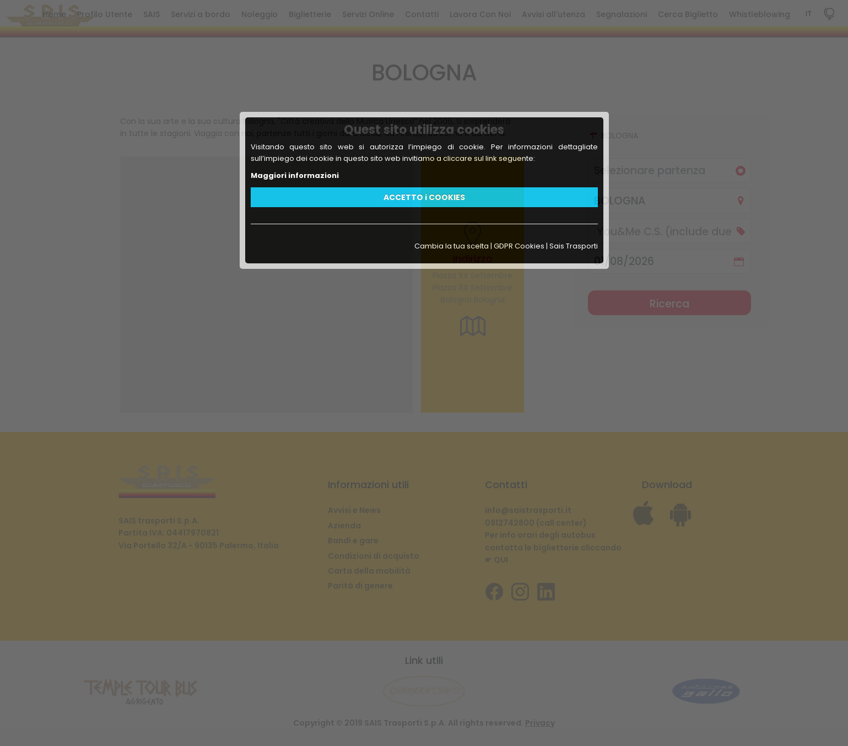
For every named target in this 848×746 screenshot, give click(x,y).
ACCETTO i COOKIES (424, 197)
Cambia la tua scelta (451, 246)
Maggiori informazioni (295, 175)
